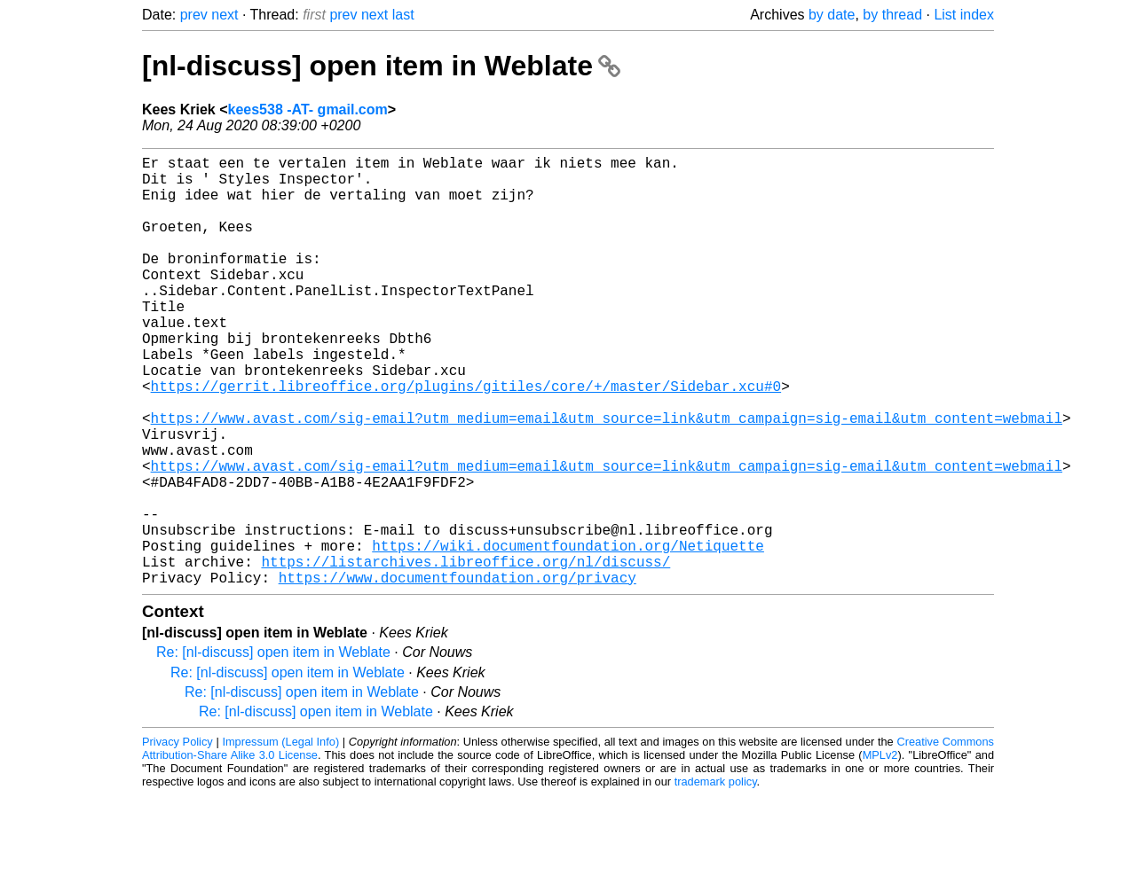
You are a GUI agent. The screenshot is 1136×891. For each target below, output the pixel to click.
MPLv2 (880, 850)
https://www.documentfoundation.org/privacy (457, 673)
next (224, 14)
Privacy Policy (177, 837)
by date (832, 14)
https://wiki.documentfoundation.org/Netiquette (568, 634)
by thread (892, 14)
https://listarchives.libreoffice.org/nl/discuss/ (465, 653)
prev (194, 14)
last (403, 14)
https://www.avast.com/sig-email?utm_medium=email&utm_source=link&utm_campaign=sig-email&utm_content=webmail (606, 478)
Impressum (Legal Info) (280, 837)
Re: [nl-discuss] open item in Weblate (273, 747)
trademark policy (715, 877)
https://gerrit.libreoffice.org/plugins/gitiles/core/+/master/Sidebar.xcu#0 (466, 439)
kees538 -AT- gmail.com (308, 109)
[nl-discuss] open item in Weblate (381, 66)
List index (964, 14)
